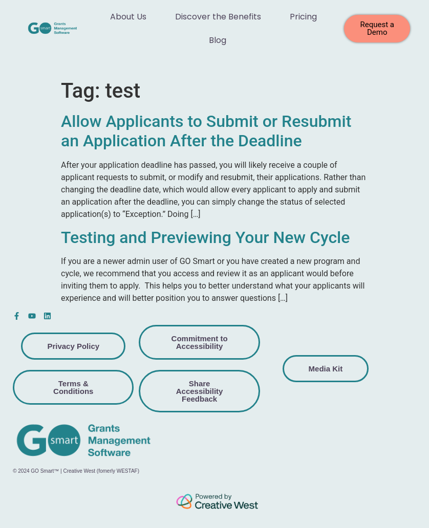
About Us (128, 17)
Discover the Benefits (218, 17)
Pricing (303, 17)
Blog (217, 40)
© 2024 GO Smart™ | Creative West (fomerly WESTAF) (76, 471)
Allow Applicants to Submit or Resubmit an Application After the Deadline (206, 131)
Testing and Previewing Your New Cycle (205, 237)
